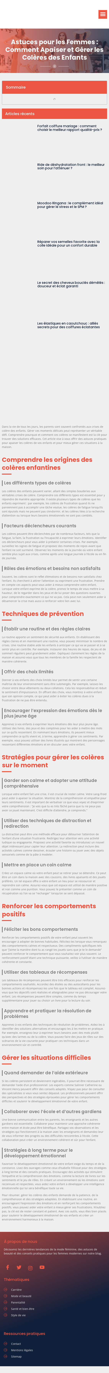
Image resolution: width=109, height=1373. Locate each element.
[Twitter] (21, 1268)
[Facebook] (9, 1268)
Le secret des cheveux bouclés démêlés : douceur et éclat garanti (71, 284)
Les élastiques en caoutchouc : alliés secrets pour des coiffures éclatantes (68, 325)
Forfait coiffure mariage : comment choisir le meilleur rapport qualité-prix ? (69, 128)
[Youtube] (44, 1268)
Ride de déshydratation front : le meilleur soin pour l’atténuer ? (71, 166)
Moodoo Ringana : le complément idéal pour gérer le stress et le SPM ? (70, 205)
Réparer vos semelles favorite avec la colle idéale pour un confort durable (68, 243)
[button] (102, 14)
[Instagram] (32, 1268)
